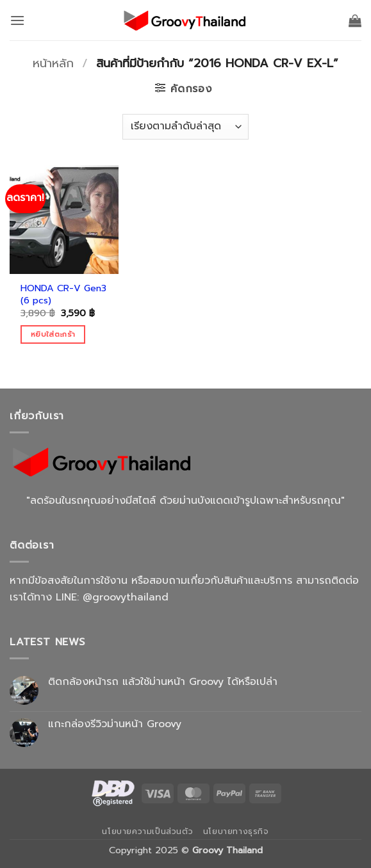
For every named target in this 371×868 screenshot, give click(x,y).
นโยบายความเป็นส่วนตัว (147, 831)
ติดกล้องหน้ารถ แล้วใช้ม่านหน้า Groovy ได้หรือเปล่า (162, 682)
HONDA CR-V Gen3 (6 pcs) (63, 294)
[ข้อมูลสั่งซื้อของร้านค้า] (185, 127)
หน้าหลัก (53, 63)
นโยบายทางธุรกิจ (236, 831)
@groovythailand (126, 597)
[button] (17, 20)
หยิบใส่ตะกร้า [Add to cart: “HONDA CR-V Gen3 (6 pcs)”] (53, 334)
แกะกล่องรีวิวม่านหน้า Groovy (114, 724)
